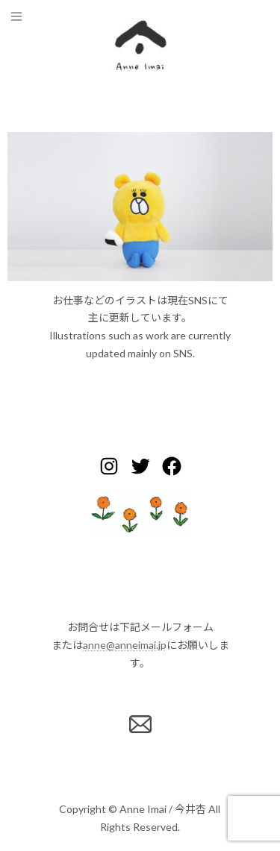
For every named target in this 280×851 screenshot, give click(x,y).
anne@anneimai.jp (125, 644)
